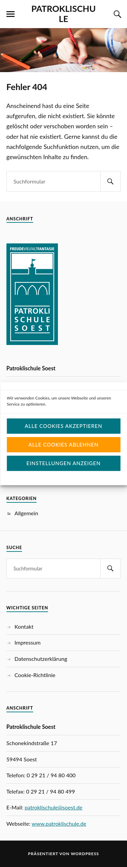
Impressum (28, 642)
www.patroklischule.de (59, 823)
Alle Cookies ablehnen (63, 454)
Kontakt (24, 626)
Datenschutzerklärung (41, 658)
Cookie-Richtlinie (35, 675)
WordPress (85, 853)
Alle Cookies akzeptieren (63, 436)
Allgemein (26, 513)
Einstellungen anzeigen (63, 473)
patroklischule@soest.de (54, 807)
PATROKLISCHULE (63, 13)
